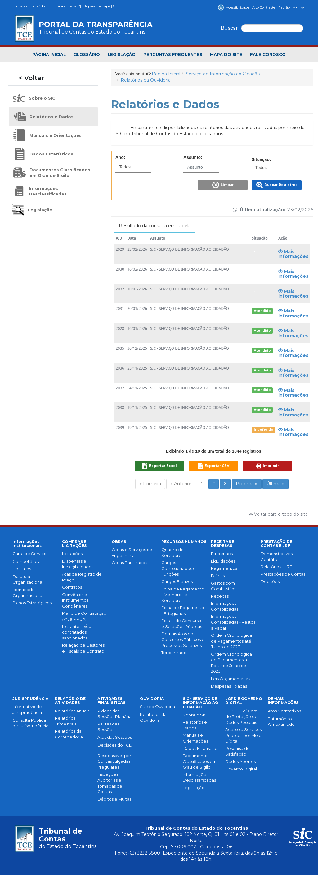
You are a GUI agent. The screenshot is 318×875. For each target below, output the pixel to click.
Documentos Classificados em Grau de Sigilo (200, 761)
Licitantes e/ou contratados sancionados (76, 632)
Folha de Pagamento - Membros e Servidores (182, 594)
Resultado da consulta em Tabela (155, 225)
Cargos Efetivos (177, 581)
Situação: (261, 159)
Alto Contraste (263, 7)
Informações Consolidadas (224, 606)
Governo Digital (241, 768)
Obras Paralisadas (129, 562)
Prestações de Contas (283, 574)
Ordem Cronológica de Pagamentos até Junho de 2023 (231, 641)
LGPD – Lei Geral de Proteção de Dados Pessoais (241, 716)
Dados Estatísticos (201, 748)
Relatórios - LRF (276, 566)
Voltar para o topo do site (278, 514)
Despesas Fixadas (229, 686)
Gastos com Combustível (223, 586)
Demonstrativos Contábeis (277, 556)
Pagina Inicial (166, 74)
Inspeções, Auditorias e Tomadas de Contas (109, 783)
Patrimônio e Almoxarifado (281, 721)
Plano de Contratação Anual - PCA (84, 616)
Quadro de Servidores (172, 552)
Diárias (218, 575)
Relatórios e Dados (195, 725)
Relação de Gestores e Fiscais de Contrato (83, 648)
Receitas (220, 596)
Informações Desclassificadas (199, 777)
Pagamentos (224, 568)
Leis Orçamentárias (230, 678)
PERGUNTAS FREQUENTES (172, 54)
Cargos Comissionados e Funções (178, 568)
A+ (295, 7)
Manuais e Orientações (195, 738)
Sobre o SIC (195, 714)
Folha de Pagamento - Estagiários (182, 610)
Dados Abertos (240, 761)
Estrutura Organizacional (27, 579)
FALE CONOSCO (268, 54)
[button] (223, 187)
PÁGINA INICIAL (49, 54)
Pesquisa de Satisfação (237, 751)
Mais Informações (293, 254)
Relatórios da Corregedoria (69, 734)
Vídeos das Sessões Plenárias (115, 713)
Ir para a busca (67, 6)
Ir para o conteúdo (32, 6)
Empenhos (222, 553)
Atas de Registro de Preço (82, 577)
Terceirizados (174, 652)
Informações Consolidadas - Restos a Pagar (233, 622)
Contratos (72, 587)
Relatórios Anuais (72, 710)
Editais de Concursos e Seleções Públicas (182, 623)
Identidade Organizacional (27, 592)
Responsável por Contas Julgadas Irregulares (114, 761)
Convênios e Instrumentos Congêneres (75, 600)
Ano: (120, 157)
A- (302, 7)
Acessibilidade (233, 7)
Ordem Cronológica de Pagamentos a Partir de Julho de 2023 (231, 663)
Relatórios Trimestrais (65, 721)
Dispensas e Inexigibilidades (77, 564)
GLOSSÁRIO (87, 54)
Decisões (270, 581)
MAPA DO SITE (226, 54)
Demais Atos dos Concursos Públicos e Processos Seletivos (182, 639)
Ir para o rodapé (100, 6)
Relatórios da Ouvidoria (146, 80)
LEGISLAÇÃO (122, 54)
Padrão (284, 7)
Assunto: (192, 157)
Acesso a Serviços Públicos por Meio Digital (243, 735)
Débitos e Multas (114, 798)
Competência (26, 561)
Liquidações (223, 561)
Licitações (72, 553)
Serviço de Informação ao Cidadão (223, 74)
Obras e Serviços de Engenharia (132, 552)
